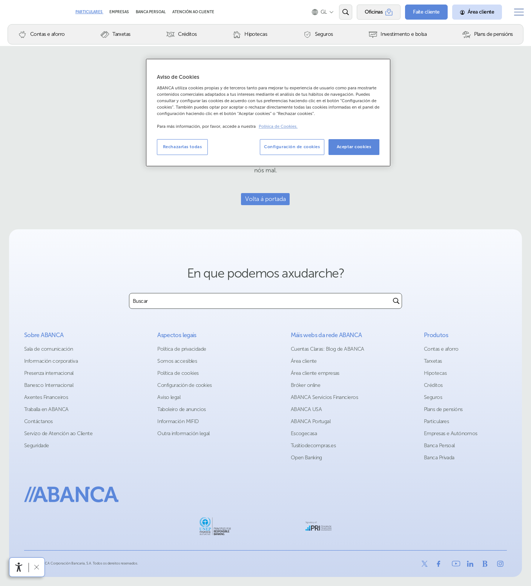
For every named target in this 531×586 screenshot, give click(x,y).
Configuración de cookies (184, 385)
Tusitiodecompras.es (313, 445)
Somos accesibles (177, 361)
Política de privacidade (181, 349)
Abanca (19, 12)
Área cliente (304, 361)
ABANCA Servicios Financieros (324, 397)
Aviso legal (168, 397)
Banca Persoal (151, 12)
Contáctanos (38, 421)
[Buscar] (396, 301)
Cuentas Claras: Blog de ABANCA (327, 349)
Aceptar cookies (354, 146)
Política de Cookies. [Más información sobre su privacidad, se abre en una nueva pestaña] (278, 126)
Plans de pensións (443, 409)
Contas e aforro (441, 349)
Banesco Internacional (48, 385)
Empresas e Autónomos (450, 433)
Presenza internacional (49, 373)
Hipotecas (435, 373)
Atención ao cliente (193, 12)
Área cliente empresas (315, 373)
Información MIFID (177, 421)
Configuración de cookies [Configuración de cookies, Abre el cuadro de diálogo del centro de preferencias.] (292, 146)
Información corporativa (51, 361)
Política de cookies (177, 373)
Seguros (433, 397)
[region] (268, 112)
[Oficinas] (375, 12)
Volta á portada (265, 198)
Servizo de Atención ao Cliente (58, 433)
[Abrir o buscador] (341, 12)
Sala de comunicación (48, 349)
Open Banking (306, 457)
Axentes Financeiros (46, 397)
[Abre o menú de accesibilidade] (18, 567)
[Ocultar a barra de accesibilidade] (36, 567)
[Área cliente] (474, 12)
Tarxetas (433, 361)
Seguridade (36, 445)
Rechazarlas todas (182, 146)
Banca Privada (439, 457)
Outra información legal (183, 433)
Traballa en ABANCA (46, 409)
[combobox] (260, 300)
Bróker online (306, 385)
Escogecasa (304, 433)
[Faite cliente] (423, 12)
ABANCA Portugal (311, 421)
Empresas (119, 12)
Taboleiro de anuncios (181, 409)
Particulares (89, 12)
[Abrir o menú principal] (517, 12)
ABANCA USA (306, 409)
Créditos (433, 385)
